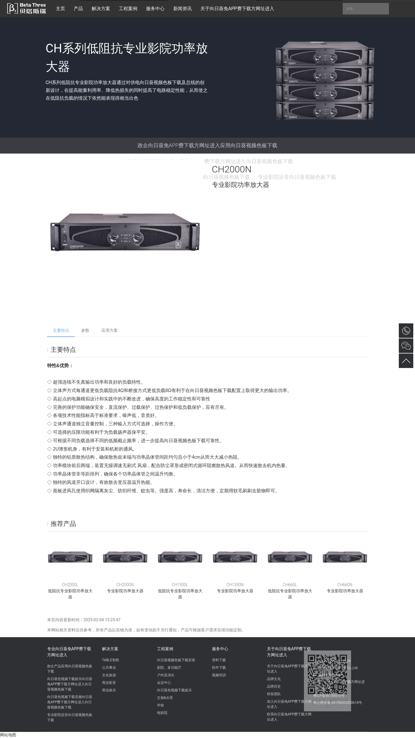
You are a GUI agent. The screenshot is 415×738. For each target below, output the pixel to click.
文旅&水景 (165, 698)
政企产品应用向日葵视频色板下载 (69, 668)
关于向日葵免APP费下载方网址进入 (289, 651)
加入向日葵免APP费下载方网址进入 (289, 704)
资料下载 (219, 660)
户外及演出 (165, 675)
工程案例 (165, 648)
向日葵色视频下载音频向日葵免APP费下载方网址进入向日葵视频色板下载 (69, 702)
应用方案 (110, 330)
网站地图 (8, 734)
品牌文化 (274, 679)
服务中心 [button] (155, 8)
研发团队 (274, 694)
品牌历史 (274, 686)
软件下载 (219, 668)
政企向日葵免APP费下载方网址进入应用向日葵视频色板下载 (208, 145)
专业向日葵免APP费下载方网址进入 (69, 651)
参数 (85, 330)
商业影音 (109, 683)
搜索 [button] (366, 8)
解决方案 (110, 648)
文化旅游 (109, 675)
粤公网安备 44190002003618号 (337, 703)
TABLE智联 (110, 660)
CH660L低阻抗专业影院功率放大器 (290, 590)
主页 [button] (60, 8)
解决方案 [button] (101, 8)
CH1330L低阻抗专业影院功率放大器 (180, 590)
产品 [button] (78, 8)
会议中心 (164, 683)
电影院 (162, 713)
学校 (160, 705)
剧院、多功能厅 (169, 668)
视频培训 (219, 675)
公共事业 (109, 668)
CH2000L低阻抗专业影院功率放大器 (70, 590)
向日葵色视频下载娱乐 (174, 690)
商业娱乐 (109, 690)
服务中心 (220, 648)
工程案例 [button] (128, 8)
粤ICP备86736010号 (329, 696)
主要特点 (61, 330)
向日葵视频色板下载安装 (176, 660)
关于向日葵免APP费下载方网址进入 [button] (237, 8)
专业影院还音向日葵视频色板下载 (69, 717)
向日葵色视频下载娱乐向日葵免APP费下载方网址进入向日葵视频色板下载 (69, 684)
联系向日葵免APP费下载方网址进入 (289, 716)
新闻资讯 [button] (182, 8)
